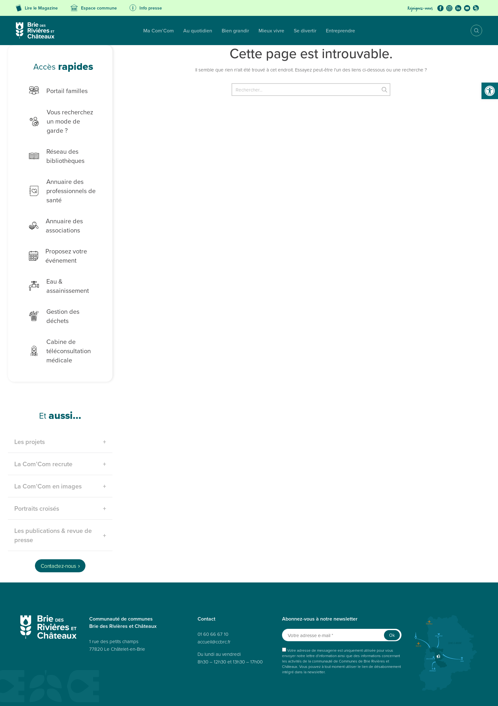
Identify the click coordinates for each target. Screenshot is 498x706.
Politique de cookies (216, 694)
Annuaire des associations (51, 216)
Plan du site (87, 694)
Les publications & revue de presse (53, 509)
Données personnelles (119, 694)
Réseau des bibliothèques (52, 147)
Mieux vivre (208, 30)
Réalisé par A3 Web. (295, 683)
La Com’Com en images (48, 460)
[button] (489, 91)
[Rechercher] (311, 89)
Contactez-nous (58, 540)
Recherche (472, 30)
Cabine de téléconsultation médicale (55, 325)
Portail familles (53, 90)
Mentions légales (181, 694)
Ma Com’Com (95, 30)
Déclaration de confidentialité (261, 694)
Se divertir (242, 30)
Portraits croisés (36, 482)
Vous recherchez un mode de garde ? (60, 116)
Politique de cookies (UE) (309, 694)
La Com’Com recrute (43, 438)
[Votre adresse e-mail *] (341, 609)
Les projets (29, 415)
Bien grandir (172, 30)
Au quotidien (134, 30)
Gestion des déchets (61, 294)
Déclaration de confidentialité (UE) (362, 694)
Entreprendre (277, 30)
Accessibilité (153, 694)
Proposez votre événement (53, 246)
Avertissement (405, 694)
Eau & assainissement (63, 272)
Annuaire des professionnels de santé (57, 181)
